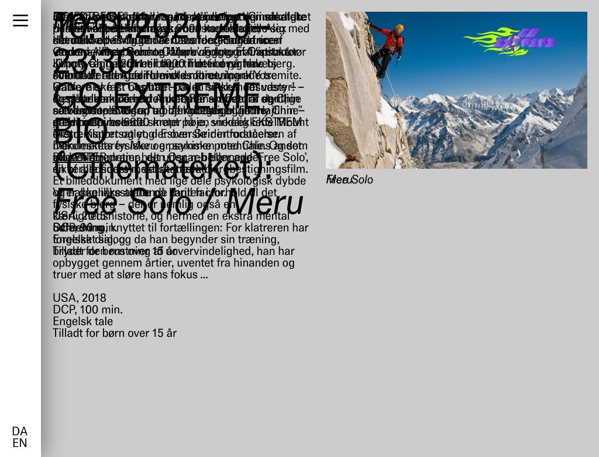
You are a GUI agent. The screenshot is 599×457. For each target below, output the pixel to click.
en (19, 444)
